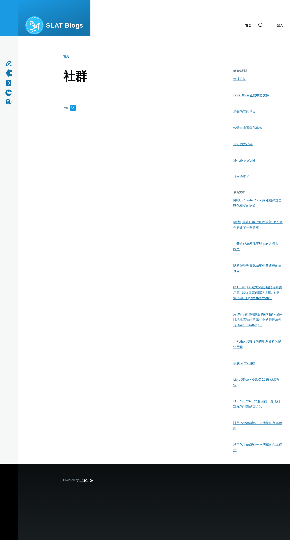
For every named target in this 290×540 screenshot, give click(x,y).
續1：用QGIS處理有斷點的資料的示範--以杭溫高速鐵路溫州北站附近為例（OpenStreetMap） (257, 292)
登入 (280, 25)
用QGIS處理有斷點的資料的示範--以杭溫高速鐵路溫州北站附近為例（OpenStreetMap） (257, 320)
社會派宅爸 (241, 176)
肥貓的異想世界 (244, 111)
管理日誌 (239, 79)
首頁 (66, 56)
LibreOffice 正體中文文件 (251, 95)
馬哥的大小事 (243, 144)
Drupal (84, 480)
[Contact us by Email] (10, 83)
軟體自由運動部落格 (247, 128)
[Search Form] (260, 25)
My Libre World (244, 160)
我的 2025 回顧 (244, 363)
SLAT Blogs (64, 25)
